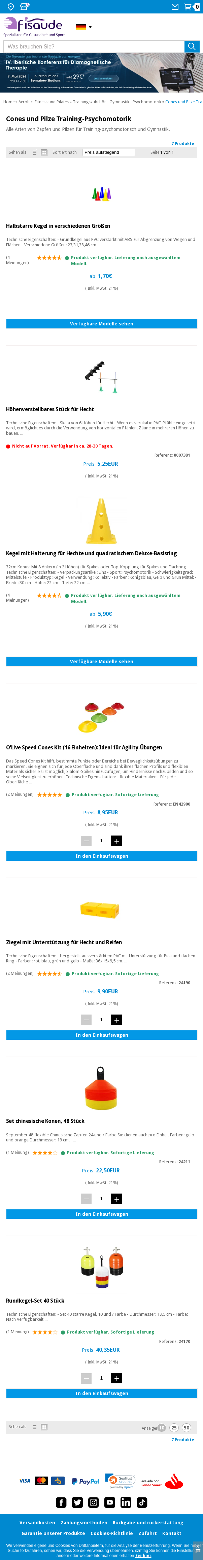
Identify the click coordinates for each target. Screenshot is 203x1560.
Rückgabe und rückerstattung (148, 1522)
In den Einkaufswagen (101, 856)
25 (174, 1427)
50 (186, 1427)
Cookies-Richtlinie (112, 1533)
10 (161, 1427)
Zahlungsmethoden (84, 1522)
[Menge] (101, 841)
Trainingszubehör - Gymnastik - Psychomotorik (117, 102)
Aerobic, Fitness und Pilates (44, 102)
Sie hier (143, 1555)
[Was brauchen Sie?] (101, 46)
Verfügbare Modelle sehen (101, 323)
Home (8, 102)
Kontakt (171, 1533)
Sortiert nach (65, 152)
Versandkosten (37, 1522)
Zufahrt (147, 1533)
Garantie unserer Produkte (53, 1533)
